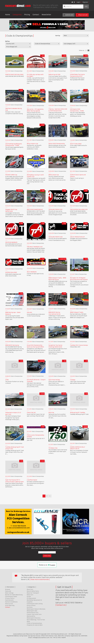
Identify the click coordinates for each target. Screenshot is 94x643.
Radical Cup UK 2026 (54, 74)
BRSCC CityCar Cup (54, 175)
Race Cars (30, 589)
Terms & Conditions (11, 602)
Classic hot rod (31, 412)
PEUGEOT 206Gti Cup (11, 175)
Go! (86, 6)
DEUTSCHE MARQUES (11, 242)
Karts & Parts (31, 605)
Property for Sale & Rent (34, 625)
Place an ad (82, 15)
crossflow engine (32, 480)
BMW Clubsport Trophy (76, 312)
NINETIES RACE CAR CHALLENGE (14, 74)
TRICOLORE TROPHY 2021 (55, 209)
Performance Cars (32, 612)
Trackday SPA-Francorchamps (79, 345)
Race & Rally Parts (33, 591)
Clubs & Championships (34, 623)
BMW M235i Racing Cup (12, 345)
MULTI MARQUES (32, 272)
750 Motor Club (53, 448)
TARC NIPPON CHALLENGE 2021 (79, 209)
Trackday (72, 380)
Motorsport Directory (33, 618)
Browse (7, 589)
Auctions (29, 607)
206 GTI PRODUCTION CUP (77, 237)
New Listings (9, 593)
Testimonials (9, 600)
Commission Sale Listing (34, 603)
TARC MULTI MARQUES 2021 (35, 247)
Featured (8, 591)
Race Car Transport (33, 593)
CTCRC (7, 380)
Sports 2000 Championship (57, 143)
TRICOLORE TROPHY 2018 (55, 237)
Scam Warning (9, 605)
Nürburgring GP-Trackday (77, 412)
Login (78, 2)
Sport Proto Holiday (54, 380)
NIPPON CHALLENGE (11, 272)
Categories (17, 15)
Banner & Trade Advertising (14, 595)
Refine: (7, 41)
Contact (36, 15)
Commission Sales (11, 596)
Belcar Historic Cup (32, 143)
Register (85, 2)
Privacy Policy (9, 598)
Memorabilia (31, 616)
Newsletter (46, 15)
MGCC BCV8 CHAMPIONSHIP (35, 209)
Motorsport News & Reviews (36, 609)
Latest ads (68, 15)
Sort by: (57, 35)
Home (7, 15)
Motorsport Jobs (32, 611)
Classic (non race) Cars (34, 614)
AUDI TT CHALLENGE (75, 144)
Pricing (27, 15)
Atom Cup (51, 412)
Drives (29, 596)
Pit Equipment (31, 598)
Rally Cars (30, 595)
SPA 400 (29, 312)
